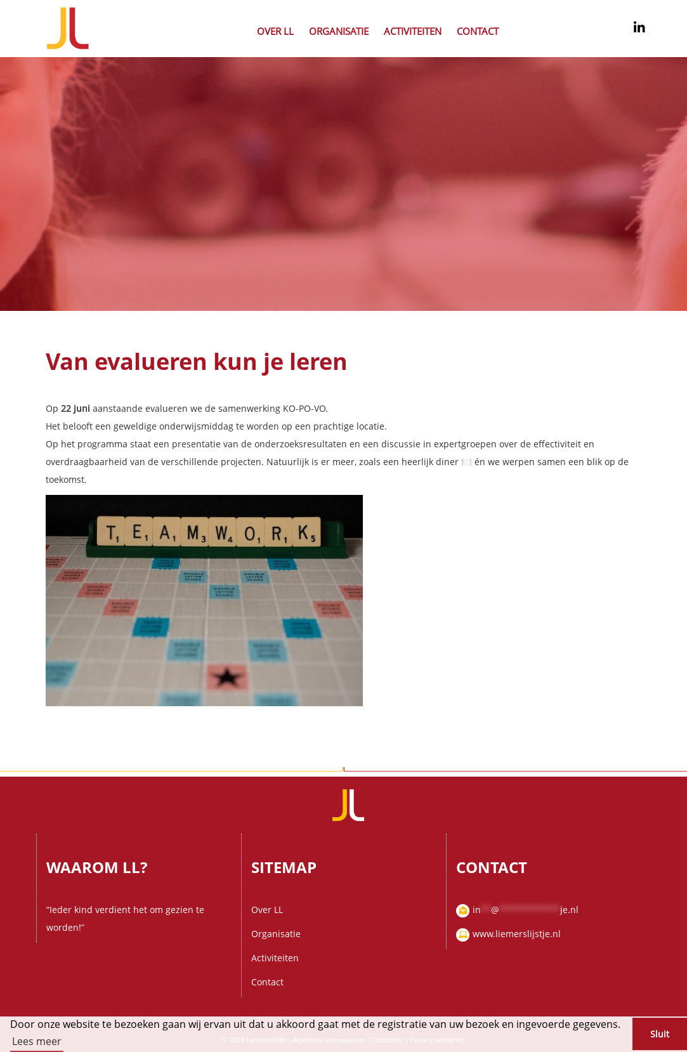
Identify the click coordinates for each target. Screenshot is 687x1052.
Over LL (275, 31)
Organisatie (339, 31)
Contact (478, 31)
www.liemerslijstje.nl (517, 934)
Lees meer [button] (37, 1041)
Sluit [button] (659, 1034)
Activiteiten (413, 31)
